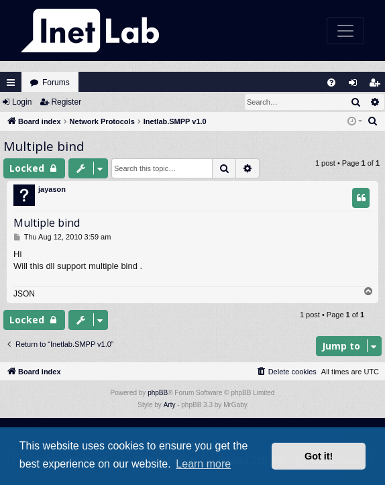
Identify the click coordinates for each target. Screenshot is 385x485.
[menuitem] (331, 82)
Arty (170, 405)
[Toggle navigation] (345, 30)
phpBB (158, 392)
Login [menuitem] (356, 85)
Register (66, 102)
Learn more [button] (203, 464)
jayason (52, 189)
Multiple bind (44, 146)
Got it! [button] (319, 456)
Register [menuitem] (377, 85)
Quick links (10, 82)
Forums (56, 82)
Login (22, 102)
